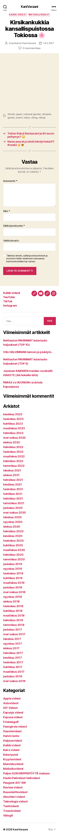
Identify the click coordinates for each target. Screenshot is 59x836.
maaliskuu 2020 (14, 550)
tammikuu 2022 (14, 465)
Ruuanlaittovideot (15, 792)
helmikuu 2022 (13, 461)
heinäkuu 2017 (13, 653)
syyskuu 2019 (12, 568)
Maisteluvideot (13, 764)
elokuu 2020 (11, 526)
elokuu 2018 (11, 601)
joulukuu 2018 (12, 587)
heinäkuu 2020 (13, 531)
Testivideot (11, 806)
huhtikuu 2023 (13, 423)
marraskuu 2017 (14, 634)
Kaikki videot (18, 14)
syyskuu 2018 (12, 596)
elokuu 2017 (11, 648)
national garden (32, 114)
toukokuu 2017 (13, 662)
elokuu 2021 (11, 475)
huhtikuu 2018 (12, 610)
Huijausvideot (12, 740)
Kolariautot (10, 754)
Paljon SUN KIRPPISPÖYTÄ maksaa (26, 773)
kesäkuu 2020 (12, 536)
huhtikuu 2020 (13, 545)
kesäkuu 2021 (12, 484)
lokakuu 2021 (12, 470)
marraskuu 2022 (14, 437)
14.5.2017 (48, 43)
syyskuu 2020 (12, 522)
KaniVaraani (29, 6)
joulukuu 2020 (13, 507)
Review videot (12, 787)
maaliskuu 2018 (14, 615)
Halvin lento (11, 736)
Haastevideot (12, 731)
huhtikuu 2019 (12, 578)
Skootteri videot (14, 796)
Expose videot (12, 717)
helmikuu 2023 (13, 433)
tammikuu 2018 (13, 624)
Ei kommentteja (31, 48)
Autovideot (10, 703)
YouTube (9, 297)
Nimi (6, 211)
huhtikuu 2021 (12, 493)
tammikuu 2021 (13, 503)
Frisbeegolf (11, 722)
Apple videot (12, 698)
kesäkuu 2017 (12, 657)
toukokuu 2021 (13, 489)
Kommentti (10, 181)
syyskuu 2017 (12, 643)
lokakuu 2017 (12, 639)
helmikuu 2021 (13, 498)
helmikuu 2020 (13, 554)
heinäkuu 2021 (13, 479)
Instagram (10, 305)
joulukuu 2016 (12, 676)
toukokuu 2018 (13, 606)
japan (19, 114)
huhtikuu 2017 (12, 667)
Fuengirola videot (15, 726)
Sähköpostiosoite (14, 225)
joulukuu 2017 (12, 629)
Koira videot (11, 750)
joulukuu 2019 (12, 564)
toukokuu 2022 (13, 451)
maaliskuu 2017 (13, 671)
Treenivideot (12, 810)
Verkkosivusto (11, 240)
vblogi (42, 117)
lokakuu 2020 (12, 517)
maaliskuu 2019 (14, 582)
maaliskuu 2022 (14, 456)
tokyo (27, 117)
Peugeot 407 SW (14, 782)
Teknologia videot (15, 801)
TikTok (7, 301)
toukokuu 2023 (13, 419)
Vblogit (8, 815)
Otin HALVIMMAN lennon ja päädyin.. (28, 352)
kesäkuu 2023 (12, 414)
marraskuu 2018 (14, 592)
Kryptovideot (12, 759)
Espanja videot (13, 712)
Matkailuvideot (39, 14)
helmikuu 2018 (13, 620)
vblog (34, 117)
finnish (11, 114)
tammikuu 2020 (14, 559)
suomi (19, 117)
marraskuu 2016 (14, 681)
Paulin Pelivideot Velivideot (21, 778)
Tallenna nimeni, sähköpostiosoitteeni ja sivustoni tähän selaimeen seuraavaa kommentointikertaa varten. (27, 258)
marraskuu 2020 (14, 512)
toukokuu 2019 (13, 573)
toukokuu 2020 (13, 540)
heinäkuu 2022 (13, 447)
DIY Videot (10, 707)
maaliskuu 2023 (14, 428)
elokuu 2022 (11, 442)
